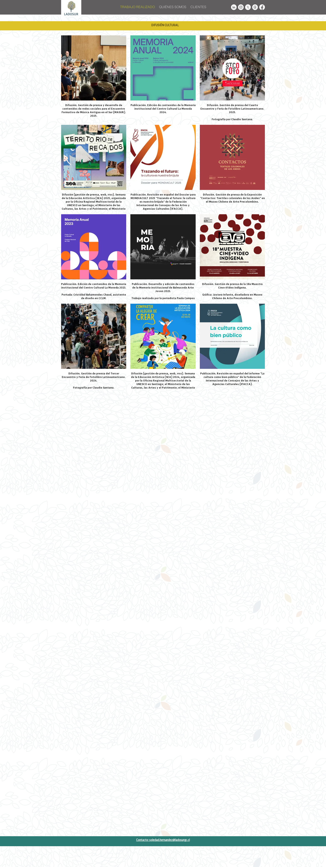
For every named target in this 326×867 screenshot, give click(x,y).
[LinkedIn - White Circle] (234, 7)
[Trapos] (255, 7)
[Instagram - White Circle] (241, 7)
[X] (248, 7)
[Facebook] (262, 7)
